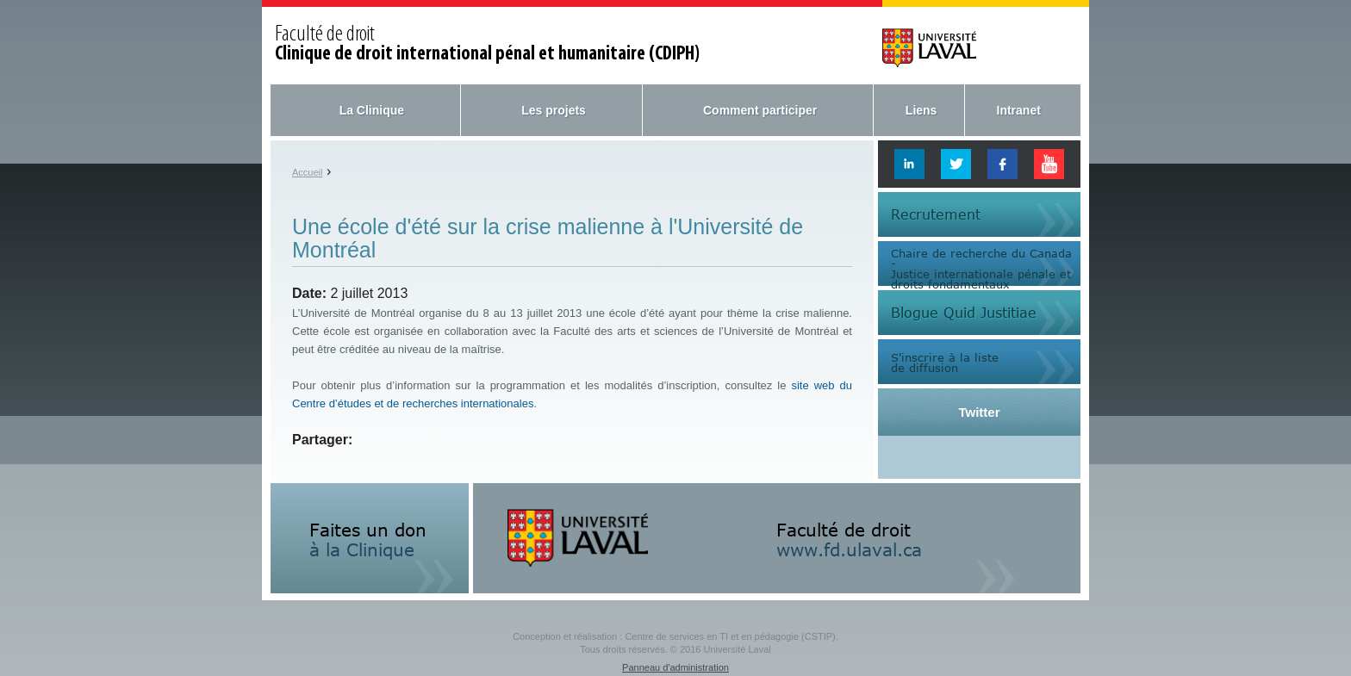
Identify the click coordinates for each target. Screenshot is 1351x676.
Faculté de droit (487, 45)
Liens (921, 110)
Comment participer (760, 110)
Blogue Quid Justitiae (964, 312)
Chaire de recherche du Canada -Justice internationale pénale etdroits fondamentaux (981, 267)
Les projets (553, 110)
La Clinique (371, 110)
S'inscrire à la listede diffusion (945, 361)
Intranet (1019, 110)
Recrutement (936, 214)
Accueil (307, 172)
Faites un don (367, 539)
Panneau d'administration (675, 667)
